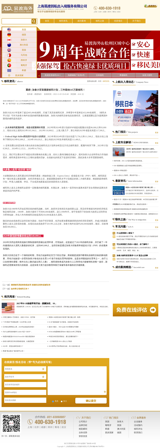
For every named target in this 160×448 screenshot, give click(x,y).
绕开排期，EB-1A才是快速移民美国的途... (128, 161)
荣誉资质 (83, 436)
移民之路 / (121, 219)
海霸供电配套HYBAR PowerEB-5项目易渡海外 (19, 336)
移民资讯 (63, 21)
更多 (156, 133)
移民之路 (100, 21)
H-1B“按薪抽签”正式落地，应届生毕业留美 (64, 322)
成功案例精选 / (123, 267)
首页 (47, 21)
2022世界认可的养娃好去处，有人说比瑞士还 (64, 346)
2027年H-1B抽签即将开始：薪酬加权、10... (36, 303)
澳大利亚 (24, 45)
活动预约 (138, 425)
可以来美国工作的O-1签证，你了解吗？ (133, 244)
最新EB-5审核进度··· (121, 170)
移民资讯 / (10, 81)
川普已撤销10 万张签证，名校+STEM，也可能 (19, 317)
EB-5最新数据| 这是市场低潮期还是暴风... (128, 166)
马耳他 (24, 55)
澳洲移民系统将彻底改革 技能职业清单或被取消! (30, 285)
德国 (24, 35)
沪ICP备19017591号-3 (96, 446)
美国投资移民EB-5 (53, 75)
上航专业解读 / (123, 142)
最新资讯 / (121, 180)
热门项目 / (121, 131)
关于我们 (136, 21)
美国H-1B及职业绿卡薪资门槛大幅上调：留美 (64, 317)
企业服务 (138, 421)
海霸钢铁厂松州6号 (76, 75)
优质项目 (118, 21)
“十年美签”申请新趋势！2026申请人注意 (17, 322)
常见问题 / (121, 226)
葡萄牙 (24, 65)
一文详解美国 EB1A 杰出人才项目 (60, 341)
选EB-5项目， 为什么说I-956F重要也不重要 (64, 327)
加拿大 (24, 40)
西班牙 (24, 60)
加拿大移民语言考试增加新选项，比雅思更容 (18, 341)
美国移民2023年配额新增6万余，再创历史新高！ (131, 204)
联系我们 (138, 432)
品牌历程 (83, 425)
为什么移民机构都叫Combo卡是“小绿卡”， (17, 332)
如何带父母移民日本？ (20, 289)
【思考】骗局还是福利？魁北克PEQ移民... (140, 149)
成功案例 (81, 21)
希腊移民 (123, 75)
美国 (24, 29)
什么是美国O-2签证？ (125, 233)
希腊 (24, 70)
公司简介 (83, 421)
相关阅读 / (10, 296)
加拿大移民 (147, 75)
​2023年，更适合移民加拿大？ (13, 346)
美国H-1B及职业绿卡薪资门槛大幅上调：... (140, 187)
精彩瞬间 (83, 429)
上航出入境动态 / (125, 81)
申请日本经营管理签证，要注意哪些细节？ (63, 336)
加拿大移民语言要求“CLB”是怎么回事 (132, 256)
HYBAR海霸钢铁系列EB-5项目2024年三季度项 (65, 332)
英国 (24, 50)
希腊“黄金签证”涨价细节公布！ (14, 351)
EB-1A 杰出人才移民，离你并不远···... (127, 175)
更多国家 (19, 75)
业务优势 (83, 432)
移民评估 (138, 429)
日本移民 (100, 75)
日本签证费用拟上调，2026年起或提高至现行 (18, 327)
